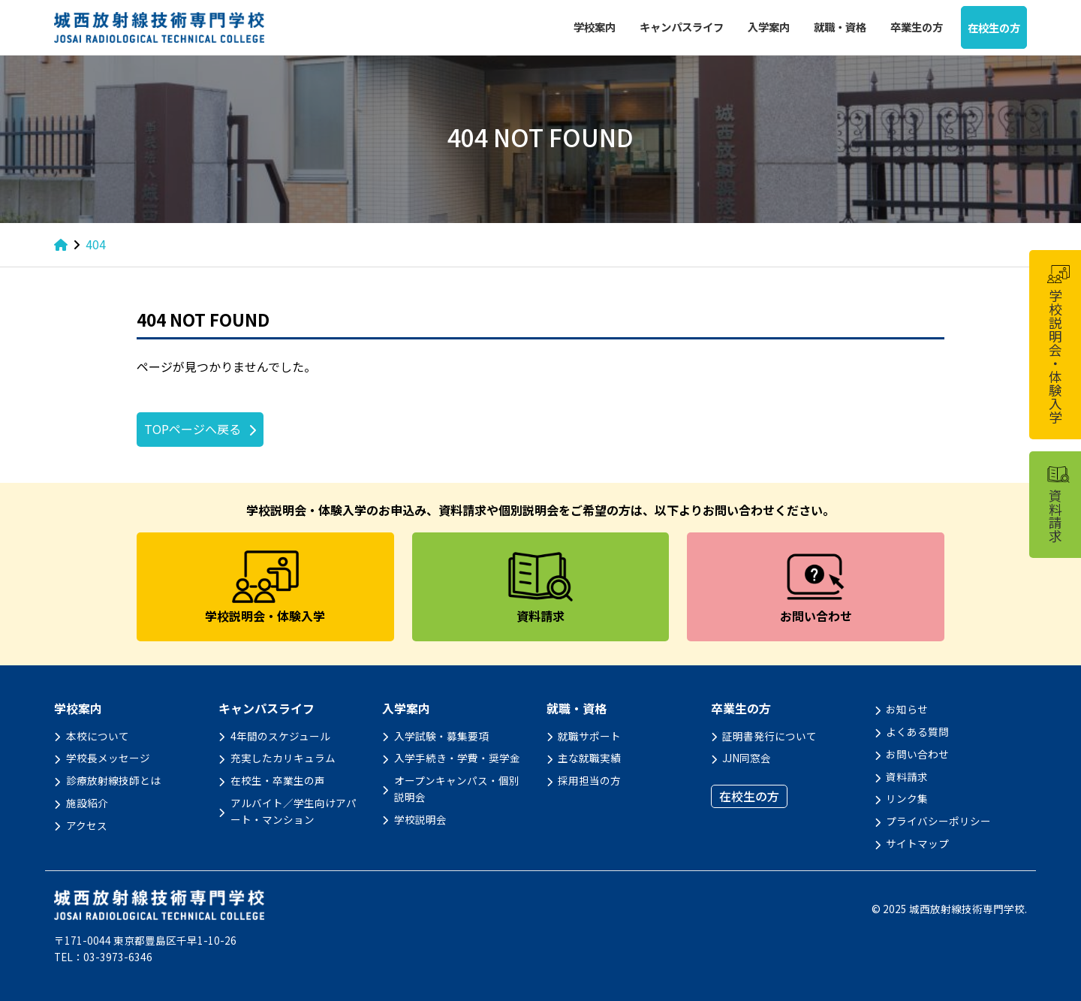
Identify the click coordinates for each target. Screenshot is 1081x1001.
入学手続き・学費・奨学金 (457, 757)
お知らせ (907, 708)
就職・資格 (840, 27)
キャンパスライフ (682, 27)
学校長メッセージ (108, 757)
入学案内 (769, 27)
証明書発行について (769, 735)
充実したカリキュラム (283, 757)
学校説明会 (420, 819)
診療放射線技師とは (113, 780)
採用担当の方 (589, 780)
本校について (97, 735)
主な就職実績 (589, 757)
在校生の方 (994, 27)
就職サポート (589, 735)
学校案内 (595, 27)
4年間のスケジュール (280, 735)
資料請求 (907, 776)
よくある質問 (917, 731)
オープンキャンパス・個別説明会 (456, 788)
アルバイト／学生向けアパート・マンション (293, 811)
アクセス (86, 825)
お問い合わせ (917, 753)
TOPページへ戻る (192, 429)
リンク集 (907, 798)
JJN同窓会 (746, 757)
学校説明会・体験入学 (1058, 344)
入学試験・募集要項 (441, 735)
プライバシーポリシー (938, 820)
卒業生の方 (916, 27)
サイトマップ (917, 843)
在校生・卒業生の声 (277, 780)
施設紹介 (87, 802)
